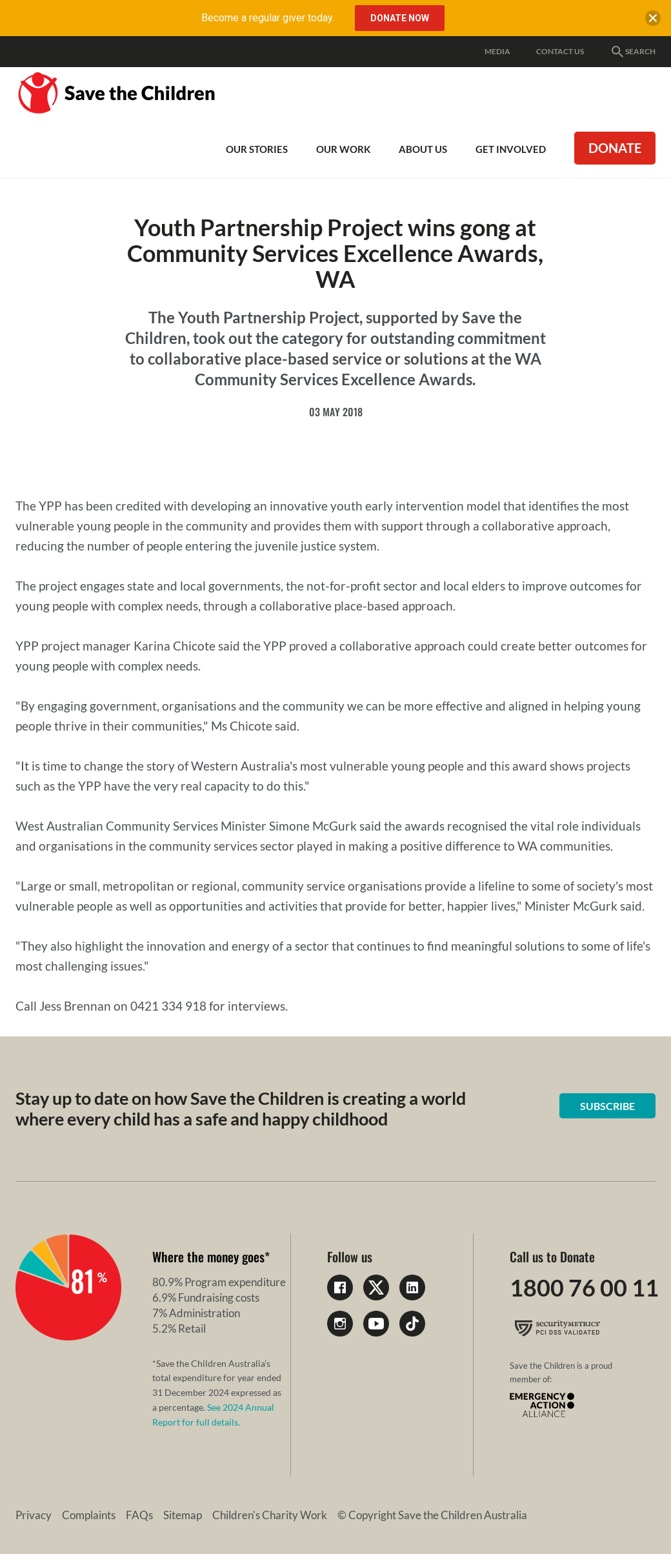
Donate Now (399, 18)
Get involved (511, 149)
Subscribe (607, 1106)
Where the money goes (208, 1256)
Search (633, 51)
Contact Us (560, 51)
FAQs (139, 1515)
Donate (614, 148)
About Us (423, 149)
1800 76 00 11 (584, 1287)
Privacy (33, 1515)
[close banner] (653, 20)
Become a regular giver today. (267, 18)
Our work (343, 149)
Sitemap (182, 1515)
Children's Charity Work (269, 1515)
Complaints (88, 1515)
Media (497, 51)
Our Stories (257, 149)
